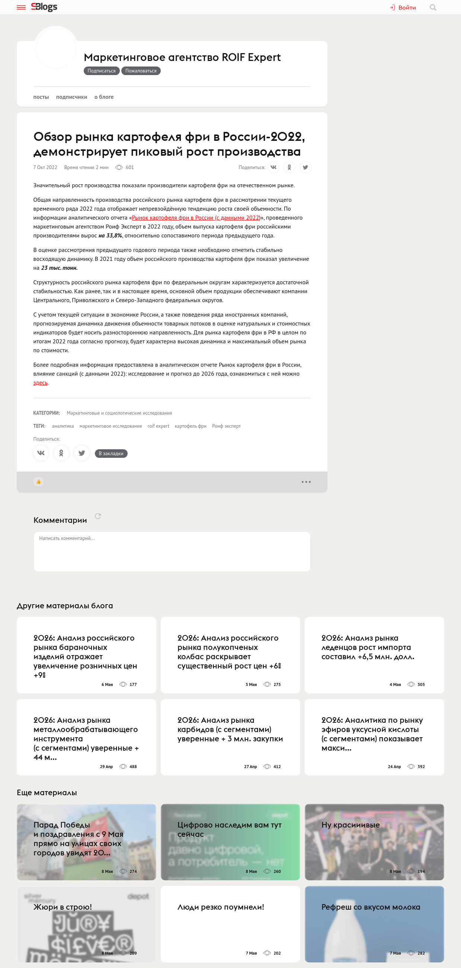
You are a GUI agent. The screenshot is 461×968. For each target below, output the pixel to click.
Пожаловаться (141, 70)
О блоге (104, 96)
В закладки (111, 453)
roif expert (158, 426)
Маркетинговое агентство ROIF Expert (182, 57)
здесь (40, 382)
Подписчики (71, 96)
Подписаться (102, 70)
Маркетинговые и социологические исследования (119, 413)
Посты (41, 96)
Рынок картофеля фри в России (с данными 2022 (195, 217)
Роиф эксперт (226, 426)
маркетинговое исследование (111, 426)
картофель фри (191, 426)
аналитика (63, 426)
